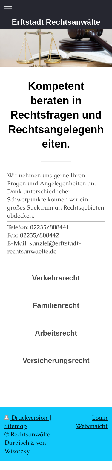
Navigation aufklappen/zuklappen (56, 7)
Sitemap (15, 426)
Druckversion (26, 417)
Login (100, 417)
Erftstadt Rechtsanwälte (56, 22)
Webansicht (92, 426)
